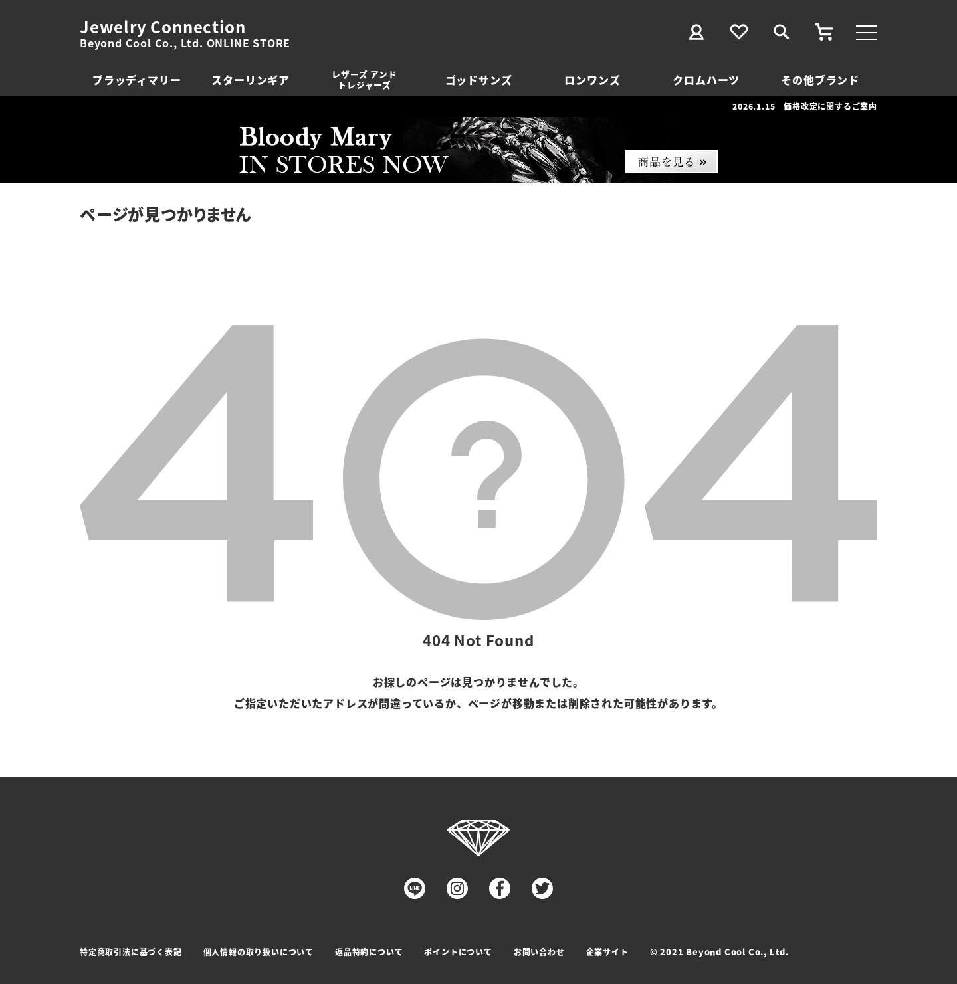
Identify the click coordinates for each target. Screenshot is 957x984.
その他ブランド (820, 80)
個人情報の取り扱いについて (258, 951)
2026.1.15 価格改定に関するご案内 (804, 106)
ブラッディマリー (136, 80)
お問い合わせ (539, 951)
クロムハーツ (706, 80)
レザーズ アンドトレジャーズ (364, 79)
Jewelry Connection (162, 26)
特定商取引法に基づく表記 (131, 951)
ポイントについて (458, 951)
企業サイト (607, 951)
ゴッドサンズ (478, 80)
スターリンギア (250, 80)
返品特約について (369, 951)
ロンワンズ (592, 80)
